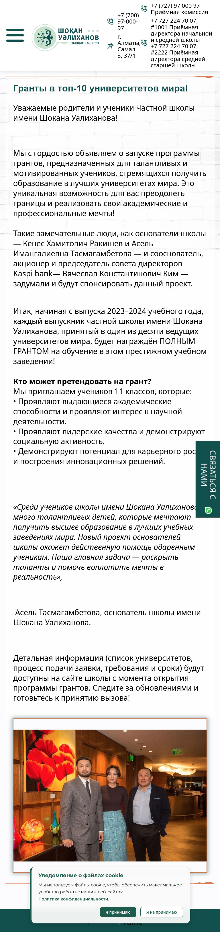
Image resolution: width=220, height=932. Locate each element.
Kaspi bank (33, 274)
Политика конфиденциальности (73, 899)
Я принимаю (118, 912)
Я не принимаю (161, 912)
